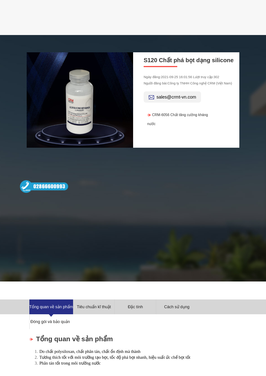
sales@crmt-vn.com (176, 97)
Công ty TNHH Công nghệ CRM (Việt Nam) (199, 83)
